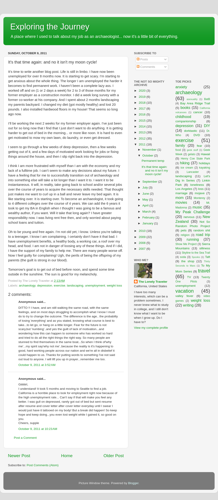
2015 (142, 120)
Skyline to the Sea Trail (196, 252)
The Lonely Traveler (153, 281)
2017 (142, 108)
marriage (182, 193)
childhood (183, 117)
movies (181, 202)
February (149, 217)
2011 (142, 144)
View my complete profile (151, 327)
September (150, 181)
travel (204, 271)
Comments (146, 67)
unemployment (95, 285)
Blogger (133, 483)
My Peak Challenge (193, 212)
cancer (198, 112)
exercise (59, 285)
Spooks (196, 257)
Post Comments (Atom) (43, 465)
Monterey (199, 198)
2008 (142, 243)
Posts (142, 59)
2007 (142, 248)
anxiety (181, 87)
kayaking (204, 167)
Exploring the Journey (49, 26)
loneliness (197, 184)
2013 (142, 132)
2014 (142, 126)
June (146, 193)
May (145, 199)
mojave (200, 193)
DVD (196, 135)
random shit (201, 230)
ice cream (187, 167)
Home (66, 455)
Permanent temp (153, 160)
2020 (142, 90)
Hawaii (205, 154)
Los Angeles (184, 189)
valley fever (184, 296)
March (147, 211)
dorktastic (190, 130)
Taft (207, 257)
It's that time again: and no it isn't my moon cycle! (155, 170)
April (145, 205)
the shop (187, 261)
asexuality (192, 99)
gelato (191, 154)
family (180, 145)
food (178, 150)
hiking (184, 163)
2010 (142, 231)
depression (44, 285)
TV (189, 277)
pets (184, 230)
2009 (142, 237)
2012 (142, 138)
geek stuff (192, 150)
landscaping (75, 285)
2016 (142, 114)
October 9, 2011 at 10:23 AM (37, 429)
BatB (207, 99)
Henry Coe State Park (195, 158)
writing (188, 305)
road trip (203, 235)
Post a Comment (25, 437)
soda (183, 257)
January (148, 223)
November (149, 149)
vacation (185, 291)
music (197, 207)
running (193, 239)
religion (185, 235)
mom (180, 198)
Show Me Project (186, 244)
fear (199, 145)
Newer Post (19, 455)
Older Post (114, 455)
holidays (204, 163)
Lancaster (193, 172)
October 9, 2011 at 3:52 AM (36, 365)
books (185, 107)
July (145, 187)
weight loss (114, 285)
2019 (142, 96)
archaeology (27, 285)
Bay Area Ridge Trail (195, 103)
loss (200, 189)
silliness (204, 248)
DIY (207, 126)
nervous (188, 217)
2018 (142, 102)
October (148, 155)
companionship (186, 121)
